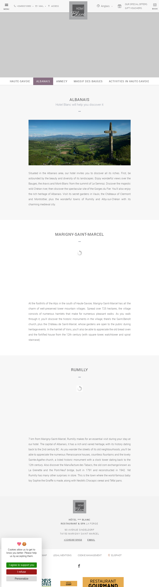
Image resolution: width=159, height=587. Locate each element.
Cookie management (90, 555)
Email (91, 539)
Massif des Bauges (88, 81)
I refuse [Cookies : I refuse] (21, 571)
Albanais (43, 81)
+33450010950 (22, 6)
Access (53, 6)
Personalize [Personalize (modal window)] (21, 578)
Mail (39, 6)
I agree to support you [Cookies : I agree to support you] (21, 565)
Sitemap (42, 555)
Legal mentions (62, 555)
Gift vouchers (131, 8)
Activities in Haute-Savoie (129, 81)
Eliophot (116, 555)
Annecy (61, 81)
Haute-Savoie (20, 81)
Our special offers (134, 4)
